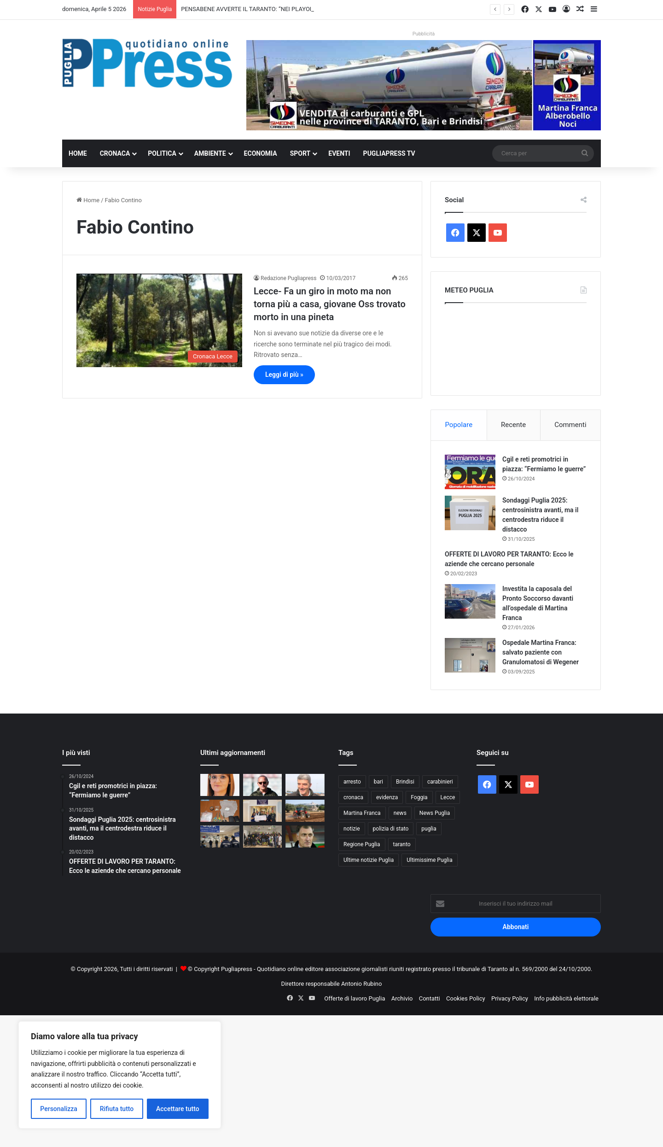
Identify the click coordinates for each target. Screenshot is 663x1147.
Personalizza (58, 1108)
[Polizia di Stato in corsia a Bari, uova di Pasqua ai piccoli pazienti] (262, 836)
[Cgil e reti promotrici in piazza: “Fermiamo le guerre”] (470, 472)
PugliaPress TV (389, 153)
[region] (119, 1075)
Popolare (458, 425)
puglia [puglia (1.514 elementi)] (428, 828)
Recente (513, 425)
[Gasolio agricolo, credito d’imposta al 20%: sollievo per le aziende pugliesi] (305, 811)
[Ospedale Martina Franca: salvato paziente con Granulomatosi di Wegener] (470, 655)
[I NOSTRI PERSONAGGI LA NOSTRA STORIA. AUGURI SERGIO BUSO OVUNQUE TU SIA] (305, 836)
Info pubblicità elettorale (566, 998)
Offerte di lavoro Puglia (354, 998)
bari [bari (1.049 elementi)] (378, 781)
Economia (260, 153)
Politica (162, 153)
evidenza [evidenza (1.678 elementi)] (387, 797)
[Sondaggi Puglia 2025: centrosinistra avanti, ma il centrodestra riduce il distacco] (470, 513)
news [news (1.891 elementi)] (400, 813)
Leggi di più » (284, 374)
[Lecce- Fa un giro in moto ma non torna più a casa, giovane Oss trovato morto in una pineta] (159, 320)
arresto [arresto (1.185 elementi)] (352, 781)
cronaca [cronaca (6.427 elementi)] (353, 797)
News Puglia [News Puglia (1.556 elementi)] (434, 813)
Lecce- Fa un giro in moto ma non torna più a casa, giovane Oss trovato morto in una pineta (330, 304)
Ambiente (210, 153)
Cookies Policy (465, 998)
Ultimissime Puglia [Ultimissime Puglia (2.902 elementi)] (429, 860)
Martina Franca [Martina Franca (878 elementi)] (362, 813)
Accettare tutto (177, 1108)
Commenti (570, 425)
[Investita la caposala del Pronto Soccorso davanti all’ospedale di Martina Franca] (470, 601)
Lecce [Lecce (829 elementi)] (448, 797)
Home (78, 153)
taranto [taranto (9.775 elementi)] (402, 844)
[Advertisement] (276, 1079)
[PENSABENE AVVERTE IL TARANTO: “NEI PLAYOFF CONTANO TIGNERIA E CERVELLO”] (262, 785)
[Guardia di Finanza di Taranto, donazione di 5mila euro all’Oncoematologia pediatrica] (262, 811)
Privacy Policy (509, 998)
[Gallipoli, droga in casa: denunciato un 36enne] (219, 811)
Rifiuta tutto (117, 1108)
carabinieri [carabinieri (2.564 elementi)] (440, 781)
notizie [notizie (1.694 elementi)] (351, 828)
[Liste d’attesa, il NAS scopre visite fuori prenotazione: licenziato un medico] (219, 836)
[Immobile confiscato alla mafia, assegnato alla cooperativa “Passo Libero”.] (219, 785)
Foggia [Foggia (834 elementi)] (419, 797)
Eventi (339, 153)
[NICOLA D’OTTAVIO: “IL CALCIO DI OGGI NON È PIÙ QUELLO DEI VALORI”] (305, 785)
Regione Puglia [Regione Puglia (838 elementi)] (361, 844)
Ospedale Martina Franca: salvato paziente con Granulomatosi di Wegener (540, 652)
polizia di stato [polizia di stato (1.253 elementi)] (391, 828)
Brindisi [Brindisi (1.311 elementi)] (405, 781)
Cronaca (115, 153)
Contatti (429, 998)
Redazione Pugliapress (288, 278)
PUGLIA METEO (516, 346)
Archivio (402, 998)
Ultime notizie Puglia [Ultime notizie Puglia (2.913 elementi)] (368, 860)
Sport (300, 153)
